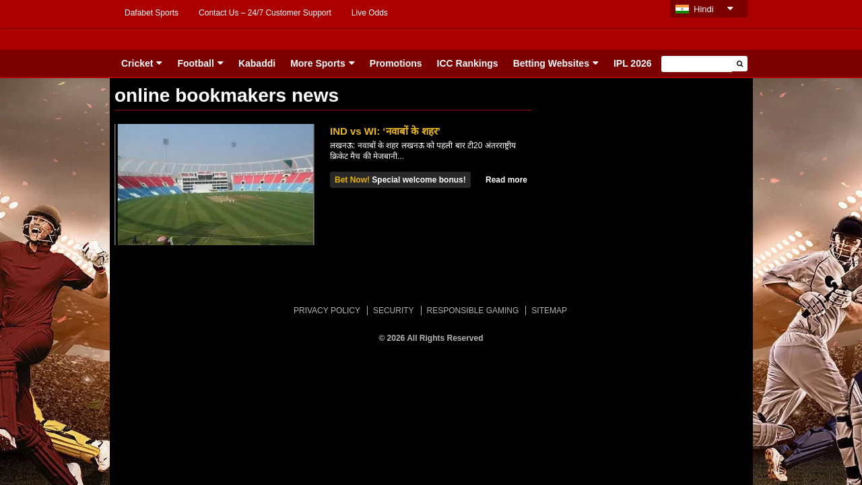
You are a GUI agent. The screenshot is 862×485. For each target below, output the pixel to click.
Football (195, 63)
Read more (506, 180)
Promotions (396, 63)
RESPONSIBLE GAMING (473, 310)
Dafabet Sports (151, 13)
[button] (740, 63)
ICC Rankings (467, 63)
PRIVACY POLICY (327, 310)
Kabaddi (256, 63)
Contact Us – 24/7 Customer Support (265, 13)
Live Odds (370, 13)
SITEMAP (549, 310)
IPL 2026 (633, 63)
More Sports (317, 63)
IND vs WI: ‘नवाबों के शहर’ (385, 131)
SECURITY (393, 310)
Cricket (137, 63)
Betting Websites (551, 63)
